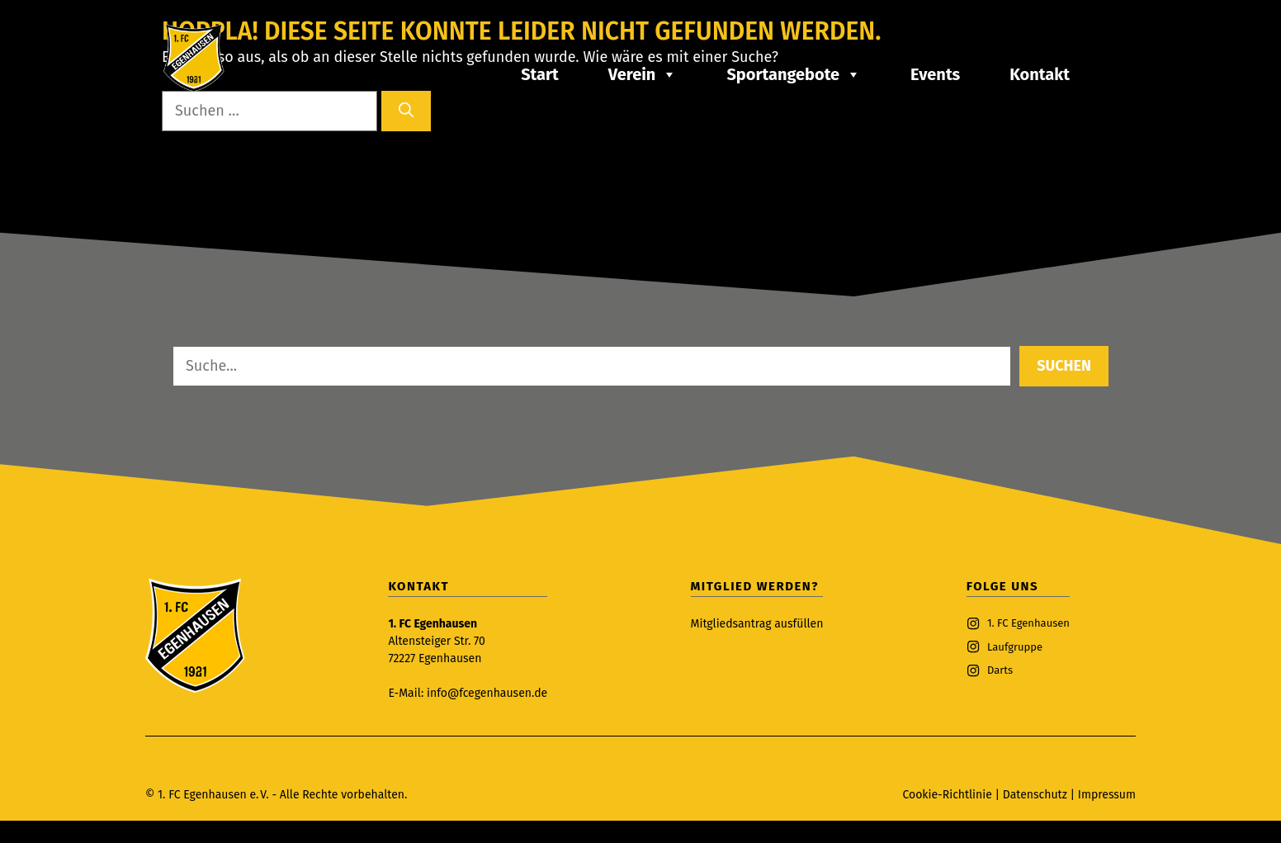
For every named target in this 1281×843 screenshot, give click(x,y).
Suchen (1064, 366)
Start (540, 74)
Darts (1000, 670)
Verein (643, 74)
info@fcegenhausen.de (487, 693)
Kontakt (1039, 74)
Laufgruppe (1014, 647)
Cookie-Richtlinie (946, 795)
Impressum (1107, 795)
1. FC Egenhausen (1028, 623)
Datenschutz (1037, 795)
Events (935, 74)
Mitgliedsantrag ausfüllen (757, 624)
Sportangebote (793, 74)
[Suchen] (406, 111)
